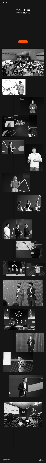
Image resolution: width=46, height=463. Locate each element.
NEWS (34, 2)
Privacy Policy (4, 460)
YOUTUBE (41, 459)
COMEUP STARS (30, 2)
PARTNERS (25, 2)
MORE (23, 41)
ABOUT (12, 2)
